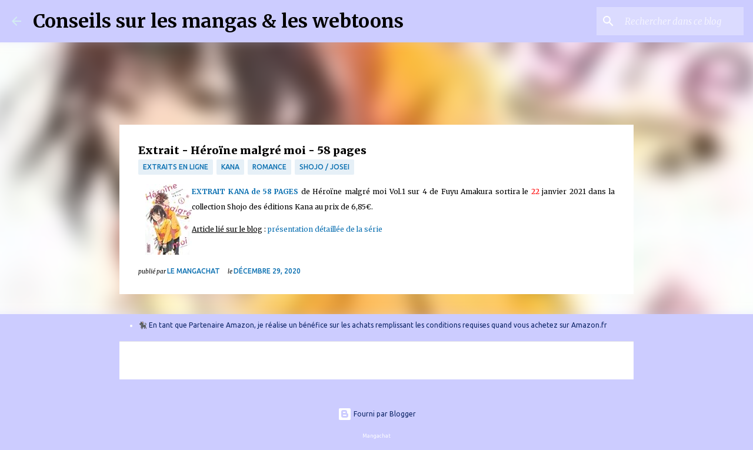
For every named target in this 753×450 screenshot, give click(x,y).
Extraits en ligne (175, 167)
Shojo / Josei (324, 167)
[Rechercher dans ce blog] (682, 21)
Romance (269, 167)
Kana (230, 167)
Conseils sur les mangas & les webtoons (218, 21)
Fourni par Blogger (377, 414)
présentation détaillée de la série (325, 229)
